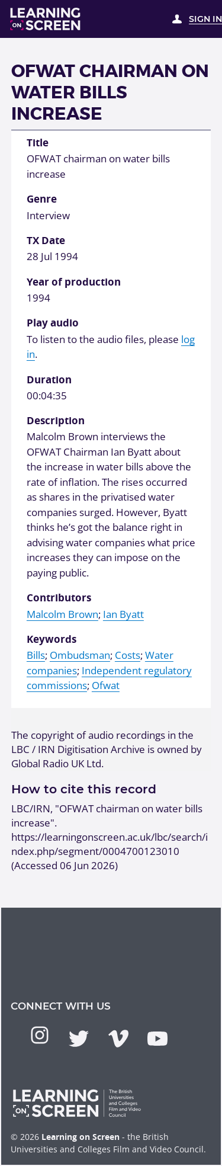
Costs (127, 655)
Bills (36, 655)
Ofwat (106, 685)
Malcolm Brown (62, 614)
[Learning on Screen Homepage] (45, 19)
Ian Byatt (123, 614)
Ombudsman (80, 655)
